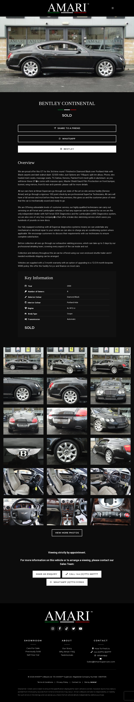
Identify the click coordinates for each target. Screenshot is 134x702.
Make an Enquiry (46, 574)
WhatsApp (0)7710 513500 (67, 582)
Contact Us (76, 682)
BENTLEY (67, 149)
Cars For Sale (33, 648)
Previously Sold (33, 651)
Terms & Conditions (45, 682)
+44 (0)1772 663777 (101, 651)
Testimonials (67, 655)
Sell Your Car (33, 655)
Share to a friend (67, 128)
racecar (93, 682)
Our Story (67, 648)
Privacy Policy (62, 682)
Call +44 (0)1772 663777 (82, 574)
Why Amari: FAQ (67, 651)
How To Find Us (101, 648)
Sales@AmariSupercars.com (101, 660)
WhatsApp (67, 138)
